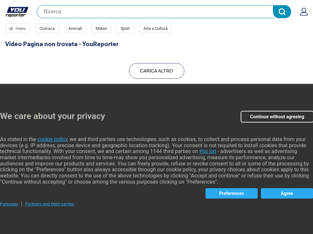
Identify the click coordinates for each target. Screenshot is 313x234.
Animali (75, 28)
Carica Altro (156, 70)
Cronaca (47, 28)
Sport (125, 28)
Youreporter (17, 11)
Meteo (101, 28)
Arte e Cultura (156, 28)
